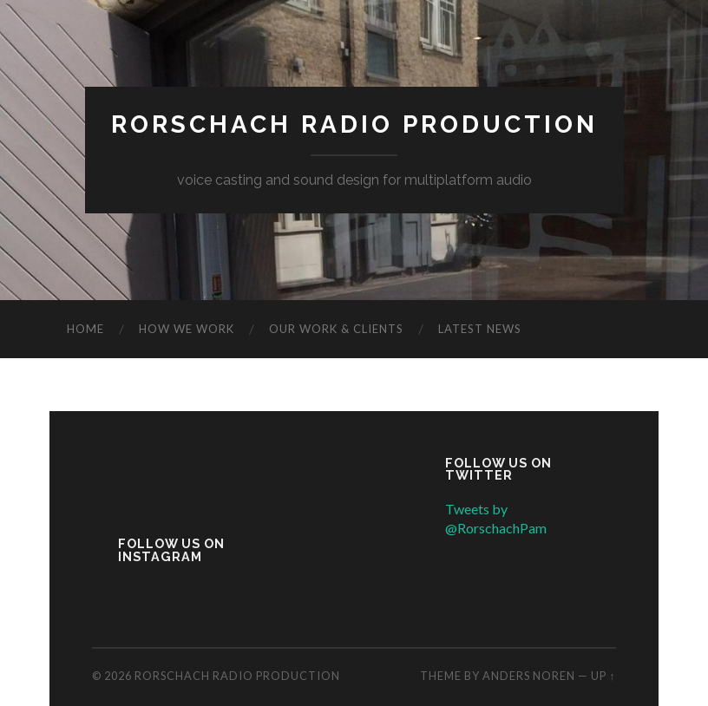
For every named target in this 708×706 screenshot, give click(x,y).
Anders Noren (528, 676)
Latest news (479, 329)
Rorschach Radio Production (354, 124)
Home (85, 329)
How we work (186, 329)
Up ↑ (603, 676)
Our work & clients (336, 329)
